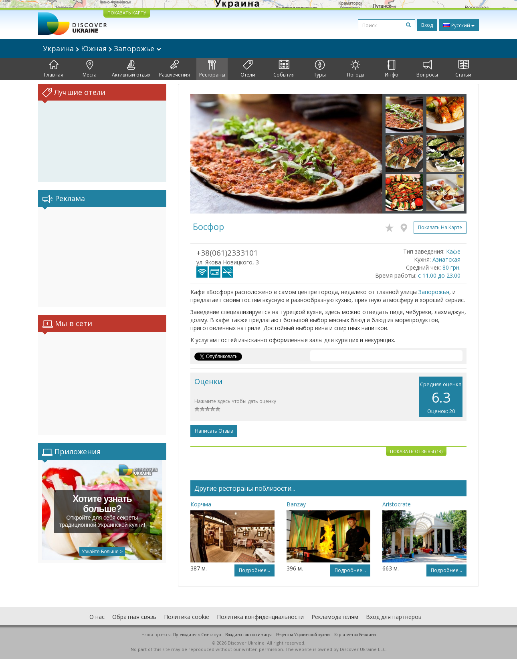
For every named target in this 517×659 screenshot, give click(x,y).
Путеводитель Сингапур (197, 634)
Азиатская (446, 259)
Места (90, 69)
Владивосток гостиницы (248, 634)
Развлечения (174, 69)
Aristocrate (396, 504)
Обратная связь (134, 617)
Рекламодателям (334, 617)
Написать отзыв (214, 430)
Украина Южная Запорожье (102, 48)
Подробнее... (254, 570)
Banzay (296, 504)
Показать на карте (440, 227)
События (284, 69)
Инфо (391, 69)
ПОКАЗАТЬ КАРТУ (126, 13)
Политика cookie (186, 617)
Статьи (463, 69)
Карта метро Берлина (355, 634)
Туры (320, 69)
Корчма (200, 504)
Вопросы (427, 69)
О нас (97, 617)
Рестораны (212, 69)
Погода (355, 69)
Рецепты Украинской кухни (303, 634)
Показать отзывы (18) (416, 451)
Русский (459, 25)
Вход (427, 25)
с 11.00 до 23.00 (439, 275)
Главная (53, 69)
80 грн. (451, 267)
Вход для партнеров (394, 617)
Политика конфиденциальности (260, 617)
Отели (247, 69)
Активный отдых (131, 69)
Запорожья (433, 292)
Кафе (453, 251)
